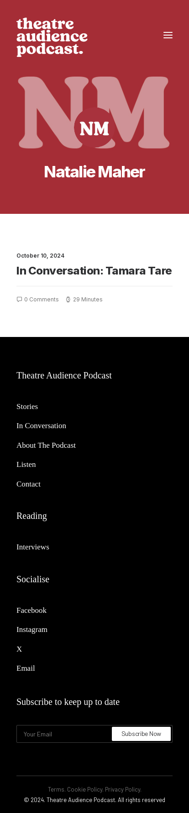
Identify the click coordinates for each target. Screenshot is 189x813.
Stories (27, 406)
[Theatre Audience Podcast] (52, 35)
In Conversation (41, 425)
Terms (56, 789)
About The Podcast (46, 445)
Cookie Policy (84, 789)
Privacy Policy (122, 789)
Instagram (31, 629)
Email (25, 668)
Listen (26, 464)
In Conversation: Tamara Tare (94, 270)
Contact (28, 484)
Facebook (31, 610)
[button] (168, 35)
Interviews (32, 547)
